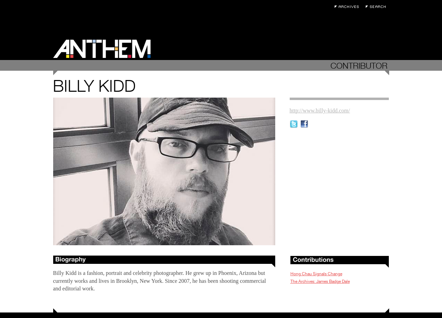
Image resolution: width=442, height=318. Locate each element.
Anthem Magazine (102, 49)
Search (377, 7)
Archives (348, 7)
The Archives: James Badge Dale (320, 281)
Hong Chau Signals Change (316, 273)
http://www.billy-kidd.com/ (320, 110)
